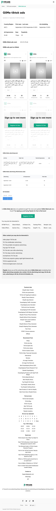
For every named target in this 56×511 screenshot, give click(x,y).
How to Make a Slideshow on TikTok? (28, 463)
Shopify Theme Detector (28, 297)
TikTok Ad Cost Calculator (28, 307)
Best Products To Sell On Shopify (28, 389)
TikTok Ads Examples (28, 398)
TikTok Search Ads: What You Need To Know (28, 438)
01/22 (33, 426)
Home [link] (3, 6)
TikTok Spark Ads (28, 345)
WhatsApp (28, 476)
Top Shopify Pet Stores (28, 382)
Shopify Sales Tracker (28, 290)
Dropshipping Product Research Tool (28, 368)
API (28, 479)
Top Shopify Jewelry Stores (28, 384)
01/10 (33, 428)
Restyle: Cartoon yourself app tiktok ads (49, 224)
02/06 (28, 426)
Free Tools (28, 329)
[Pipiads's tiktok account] (30, 501)
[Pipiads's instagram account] (33, 501)
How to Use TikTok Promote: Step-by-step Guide (28, 451)
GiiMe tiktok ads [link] (22, 6)
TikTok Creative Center (28, 350)
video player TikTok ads (9, 239)
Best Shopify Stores (28, 379)
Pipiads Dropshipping (27, 370)
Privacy (21, 505)
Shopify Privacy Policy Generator (28, 314)
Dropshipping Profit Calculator (28, 310)
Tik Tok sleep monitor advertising (12, 253)
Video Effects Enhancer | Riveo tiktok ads (7, 228)
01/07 (33, 431)
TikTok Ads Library (28, 348)
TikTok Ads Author (28, 408)
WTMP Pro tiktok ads (7, 224)
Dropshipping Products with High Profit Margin (28, 373)
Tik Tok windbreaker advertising (12, 242)
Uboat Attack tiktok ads (17, 224)
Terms (26, 505)
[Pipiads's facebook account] (23, 501)
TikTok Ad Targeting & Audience (28, 295)
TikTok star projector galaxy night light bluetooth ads (18, 258)
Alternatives (28, 355)
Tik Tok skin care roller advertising (13, 250)
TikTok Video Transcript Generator (28, 353)
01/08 (28, 431)
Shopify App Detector (28, 300)
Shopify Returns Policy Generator (27, 324)
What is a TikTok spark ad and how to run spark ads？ (28, 459)
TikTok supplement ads (9, 261)
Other (37, 421)
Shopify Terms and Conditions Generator (28, 320)
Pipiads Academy (27, 411)
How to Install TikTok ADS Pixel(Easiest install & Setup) (28, 466)
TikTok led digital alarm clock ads (12, 264)
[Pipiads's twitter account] (26, 501)
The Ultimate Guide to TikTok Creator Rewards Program (28, 447)
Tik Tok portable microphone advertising (14, 245)
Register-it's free (15, 125)
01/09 (22, 431)
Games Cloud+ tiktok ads (17, 228)
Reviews (28, 358)
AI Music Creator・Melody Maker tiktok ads (28, 224)
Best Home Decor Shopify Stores (28, 392)
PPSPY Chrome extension (28, 331)
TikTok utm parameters (28, 292)
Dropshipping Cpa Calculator (28, 305)
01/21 (22, 428)
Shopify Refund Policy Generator (28, 317)
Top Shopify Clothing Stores (28, 387)
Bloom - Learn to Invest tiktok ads (49, 228)
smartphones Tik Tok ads (10, 255)
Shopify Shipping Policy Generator (28, 326)
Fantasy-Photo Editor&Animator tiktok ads (38, 224)
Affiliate (28, 334)
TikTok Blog (28, 401)
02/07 (22, 426)
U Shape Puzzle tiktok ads (28, 228)
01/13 (28, 428)
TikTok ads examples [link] (11, 6)
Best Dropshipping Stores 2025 (28, 365)
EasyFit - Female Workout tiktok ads (38, 228)
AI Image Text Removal (28, 363)
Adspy (28, 340)
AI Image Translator (28, 360)
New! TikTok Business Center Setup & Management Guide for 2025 (28, 443)
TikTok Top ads (28, 403)
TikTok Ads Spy (28, 343)
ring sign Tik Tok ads (9, 247)
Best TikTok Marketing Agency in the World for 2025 (28, 455)
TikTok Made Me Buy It (28, 377)
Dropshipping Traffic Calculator (28, 302)
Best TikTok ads (28, 406)
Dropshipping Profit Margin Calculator (28, 312)
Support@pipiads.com (28, 474)
